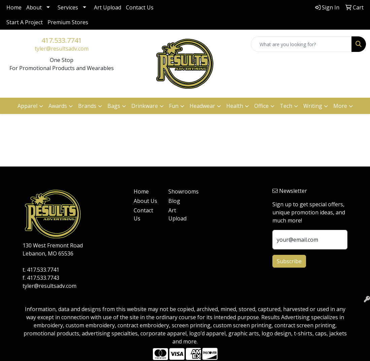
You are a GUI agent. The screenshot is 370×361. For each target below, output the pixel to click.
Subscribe (289, 261)
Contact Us (140, 7)
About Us (145, 201)
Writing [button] (312, 106)
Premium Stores (67, 22)
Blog (174, 201)
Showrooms (181, 191)
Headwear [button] (202, 106)
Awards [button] (57, 106)
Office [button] (261, 106)
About (34, 7)
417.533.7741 (61, 40)
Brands (87, 106)
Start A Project (24, 22)
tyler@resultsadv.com (62, 48)
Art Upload (107, 7)
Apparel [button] (27, 106)
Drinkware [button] (144, 106)
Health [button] (234, 106)
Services (68, 7)
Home (14, 7)
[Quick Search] (301, 44)
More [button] (340, 106)
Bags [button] (113, 106)
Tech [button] (286, 106)
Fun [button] (173, 106)
